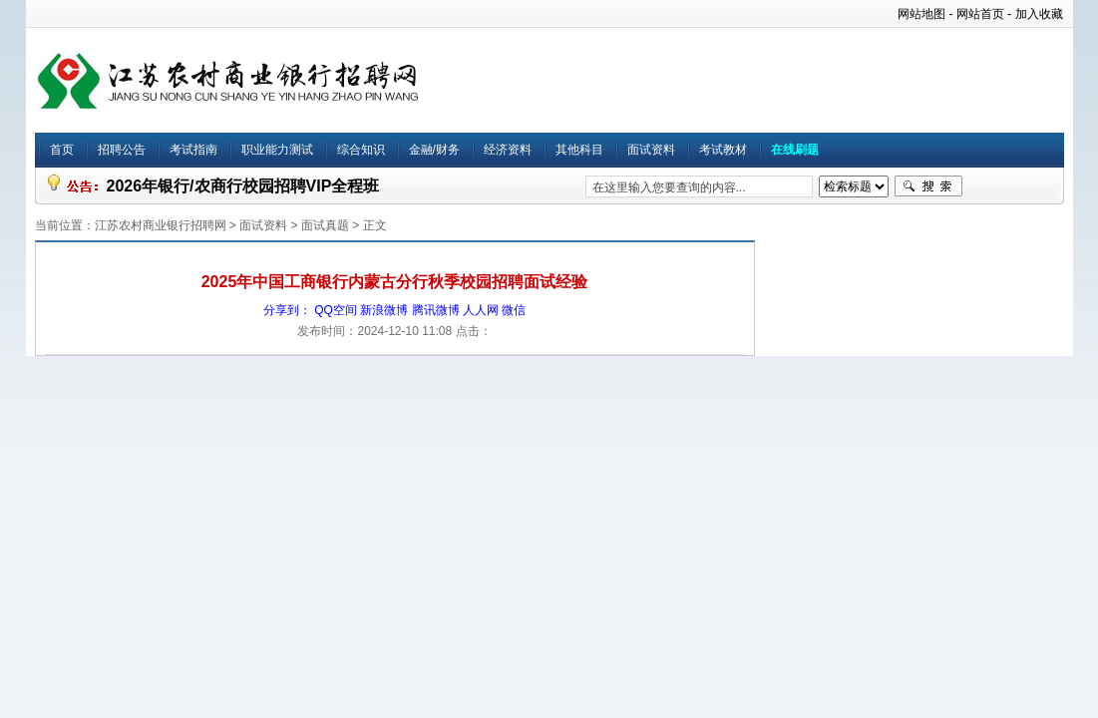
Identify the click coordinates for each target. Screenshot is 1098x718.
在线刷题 (795, 150)
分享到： (287, 310)
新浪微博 (384, 310)
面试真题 (325, 225)
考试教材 (723, 150)
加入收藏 (1039, 14)
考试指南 (193, 150)
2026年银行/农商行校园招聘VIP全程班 (243, 186)
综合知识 (361, 150)
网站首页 (980, 14)
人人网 (481, 310)
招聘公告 (122, 150)
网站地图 (921, 14)
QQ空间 (335, 310)
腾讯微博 (436, 310)
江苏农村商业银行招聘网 (160, 225)
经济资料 (508, 150)
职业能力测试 (277, 150)
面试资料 (651, 150)
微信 (514, 310)
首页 (62, 150)
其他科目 (579, 150)
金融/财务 (434, 150)
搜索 (928, 186)
